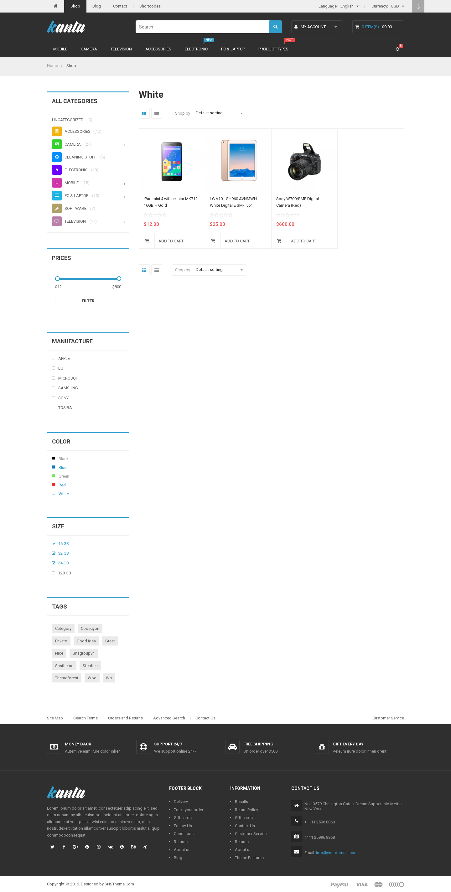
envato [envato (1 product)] (61, 641)
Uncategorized (68, 119)
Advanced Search (169, 718)
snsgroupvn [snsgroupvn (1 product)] (84, 653)
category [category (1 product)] (63, 628)
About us (182, 849)
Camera (89, 49)
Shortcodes (150, 6)
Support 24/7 (168, 744)
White (53, 493)
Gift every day (348, 744)
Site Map (55, 718)
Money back (78, 744)
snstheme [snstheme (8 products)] (64, 665)
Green (53, 475)
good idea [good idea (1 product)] (86, 641)
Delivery (181, 801)
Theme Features (249, 857)
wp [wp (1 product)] (109, 678)
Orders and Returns (125, 718)
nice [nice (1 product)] (59, 653)
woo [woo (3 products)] (92, 678)
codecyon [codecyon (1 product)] (90, 628)
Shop (75, 6)
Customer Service (388, 718)
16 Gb (63, 543)
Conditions (184, 833)
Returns (181, 841)
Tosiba (65, 407)
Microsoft (69, 378)
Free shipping (258, 744)
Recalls (241, 801)
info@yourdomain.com (337, 852)
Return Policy (246, 809)
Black (53, 458)
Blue (53, 467)
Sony (63, 398)
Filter (88, 300)
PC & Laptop (233, 49)
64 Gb (63, 563)
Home (52, 65)
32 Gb (63, 553)
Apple (64, 358)
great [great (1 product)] (110, 641)
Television (121, 49)
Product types (273, 49)
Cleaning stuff (74, 157)
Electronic (196, 49)
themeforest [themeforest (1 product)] (66, 678)
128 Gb (64, 573)
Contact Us (205, 718)
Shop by (182, 113)
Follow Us (183, 825)
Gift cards (183, 817)
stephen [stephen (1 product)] (90, 665)
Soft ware (69, 208)
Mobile (60, 49)
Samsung (68, 388)
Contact (120, 6)
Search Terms (85, 718)
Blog (96, 6)
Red (53, 484)
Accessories (158, 49)
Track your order (188, 809)
